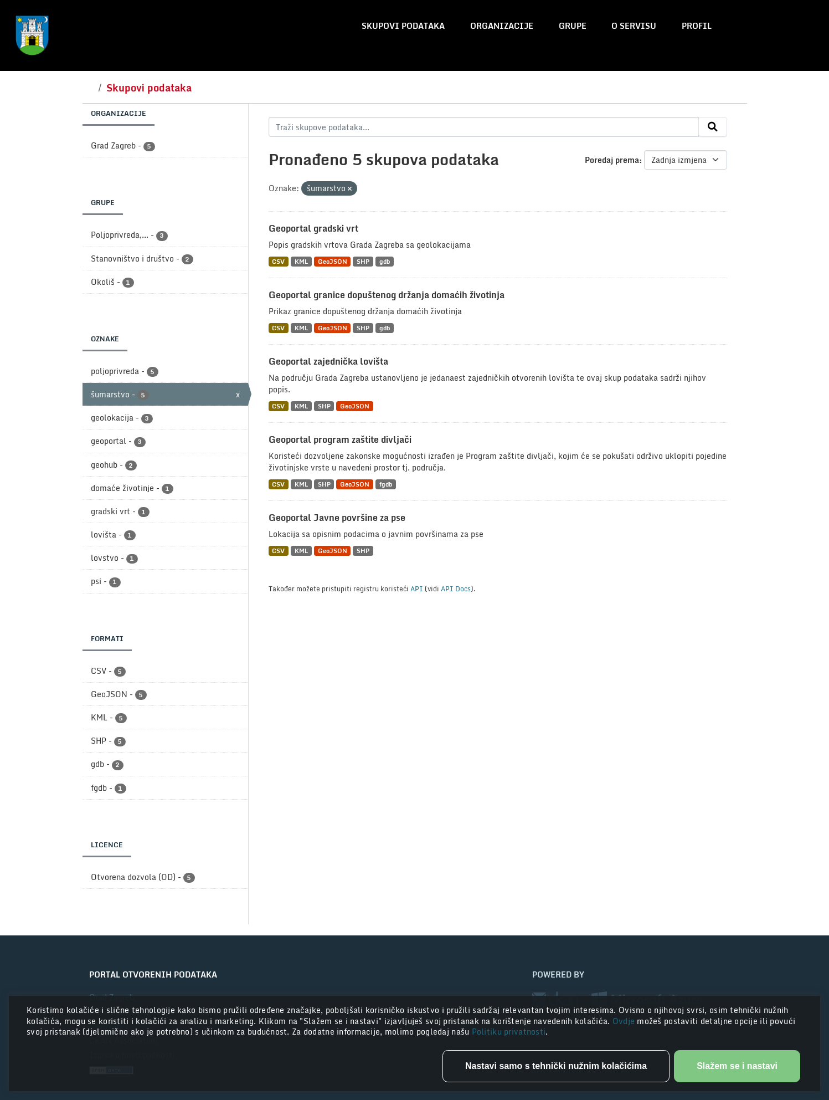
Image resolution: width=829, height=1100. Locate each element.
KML (301, 261)
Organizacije (501, 25)
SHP (363, 261)
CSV (278, 261)
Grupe (572, 25)
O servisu (633, 25)
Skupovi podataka (403, 25)
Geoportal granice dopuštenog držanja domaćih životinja (386, 295)
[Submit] (712, 127)
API (416, 588)
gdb (384, 261)
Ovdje (624, 1021)
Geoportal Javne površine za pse (337, 517)
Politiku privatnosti (509, 1031)
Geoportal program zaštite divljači (340, 439)
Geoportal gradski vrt (313, 228)
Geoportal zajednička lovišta (328, 361)
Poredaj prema (612, 160)
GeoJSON (332, 261)
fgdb (385, 484)
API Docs (456, 588)
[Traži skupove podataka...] (484, 127)
